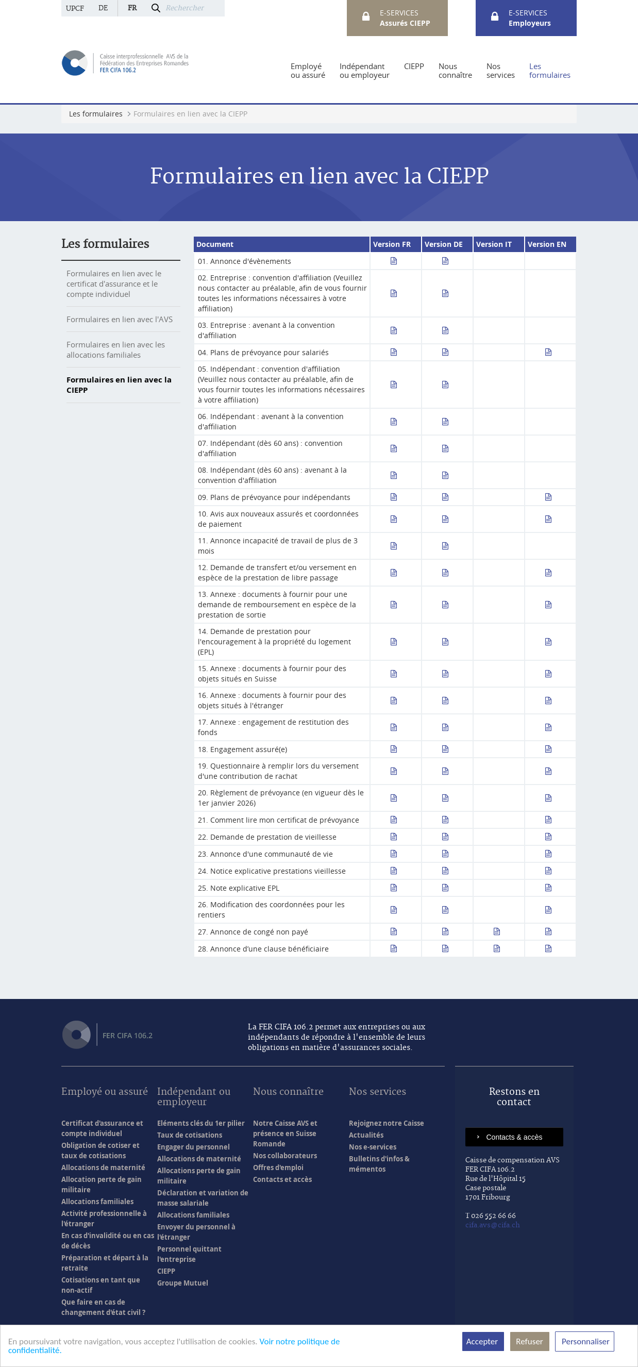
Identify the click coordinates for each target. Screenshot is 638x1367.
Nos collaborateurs (285, 1155)
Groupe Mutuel (182, 1283)
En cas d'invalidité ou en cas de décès (107, 1241)
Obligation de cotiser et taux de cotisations (100, 1150)
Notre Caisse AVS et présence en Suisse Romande (285, 1133)
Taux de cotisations (189, 1135)
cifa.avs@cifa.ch (492, 1225)
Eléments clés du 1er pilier (201, 1123)
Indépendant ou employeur (193, 1097)
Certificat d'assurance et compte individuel (102, 1128)
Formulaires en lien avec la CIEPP (119, 384)
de (103, 8)
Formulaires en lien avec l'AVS (119, 319)
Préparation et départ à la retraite (104, 1263)
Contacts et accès (282, 1179)
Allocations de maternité (103, 1167)
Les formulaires (105, 244)
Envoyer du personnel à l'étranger (196, 1232)
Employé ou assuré (104, 1092)
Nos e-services (372, 1147)
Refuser (529, 1341)
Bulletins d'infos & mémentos (379, 1164)
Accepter (483, 1341)
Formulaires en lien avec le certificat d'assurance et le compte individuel (113, 283)
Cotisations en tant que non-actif (100, 1285)
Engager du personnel (193, 1147)
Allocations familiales (97, 1201)
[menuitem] (308, 70)
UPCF (75, 9)
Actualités (366, 1135)
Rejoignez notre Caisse (386, 1123)
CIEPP (166, 1271)
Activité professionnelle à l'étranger (104, 1218)
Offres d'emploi (278, 1167)
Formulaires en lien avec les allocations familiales (115, 349)
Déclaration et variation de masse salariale (202, 1198)
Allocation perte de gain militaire (101, 1184)
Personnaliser (585, 1341)
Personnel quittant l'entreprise (189, 1254)
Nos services (377, 1092)
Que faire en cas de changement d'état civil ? (103, 1307)
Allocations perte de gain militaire (199, 1176)
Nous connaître (288, 1092)
